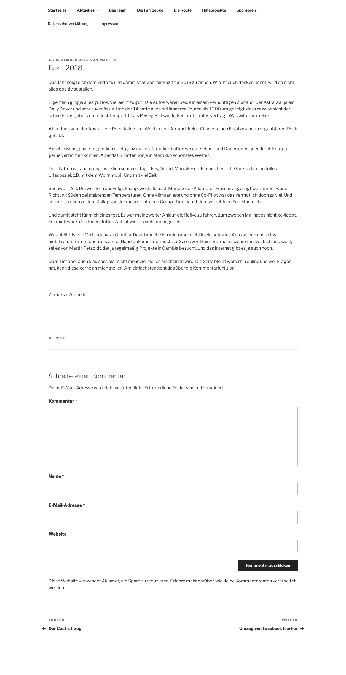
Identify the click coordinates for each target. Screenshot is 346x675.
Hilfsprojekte (214, 10)
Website (57, 534)
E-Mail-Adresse (67, 505)
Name (56, 476)
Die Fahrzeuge (150, 10)
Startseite (57, 10)
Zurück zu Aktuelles (68, 294)
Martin (108, 60)
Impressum (109, 23)
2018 (61, 338)
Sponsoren (249, 10)
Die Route (183, 10)
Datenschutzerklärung (68, 23)
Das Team (118, 10)
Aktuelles (88, 10)
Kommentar (63, 401)
